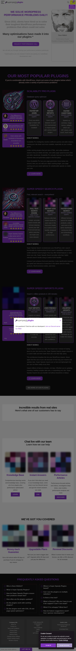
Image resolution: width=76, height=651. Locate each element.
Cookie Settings (63, 640)
